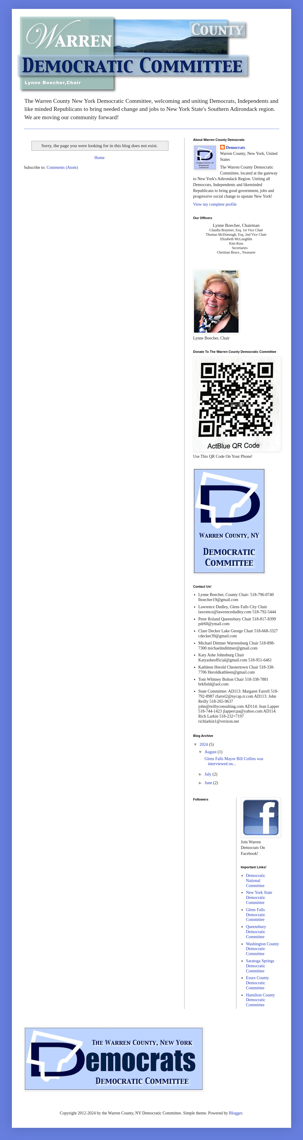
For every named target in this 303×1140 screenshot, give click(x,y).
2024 (204, 744)
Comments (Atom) (62, 167)
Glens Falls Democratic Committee (255, 915)
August (210, 752)
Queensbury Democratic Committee (256, 931)
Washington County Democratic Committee (262, 949)
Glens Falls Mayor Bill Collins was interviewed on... (233, 761)
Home (99, 157)
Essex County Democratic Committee (257, 983)
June (208, 783)
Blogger (235, 1113)
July (208, 774)
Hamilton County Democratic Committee (260, 1000)
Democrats (235, 147)
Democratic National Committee (255, 880)
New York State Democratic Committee (259, 897)
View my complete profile (215, 204)
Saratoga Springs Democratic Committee (260, 966)
